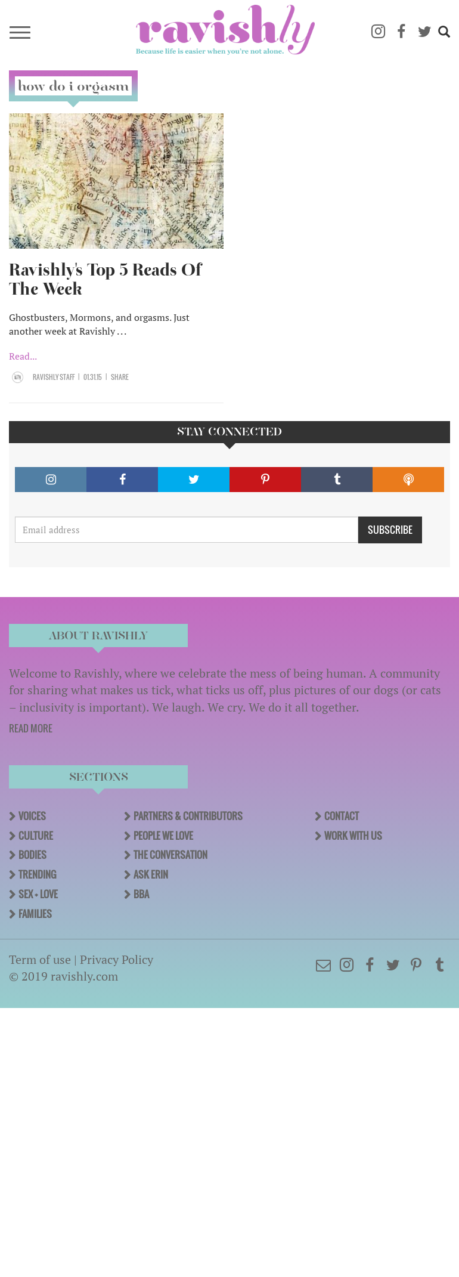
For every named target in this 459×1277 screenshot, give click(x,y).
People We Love (163, 835)
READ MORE (30, 728)
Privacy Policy (116, 959)
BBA (141, 894)
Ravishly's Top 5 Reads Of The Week (105, 279)
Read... (23, 356)
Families (35, 914)
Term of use (40, 959)
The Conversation (170, 855)
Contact (341, 816)
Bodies (32, 855)
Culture (35, 835)
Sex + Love (38, 894)
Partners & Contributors (188, 816)
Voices (32, 816)
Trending (37, 874)
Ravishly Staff (54, 377)
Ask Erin (151, 874)
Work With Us (353, 835)
